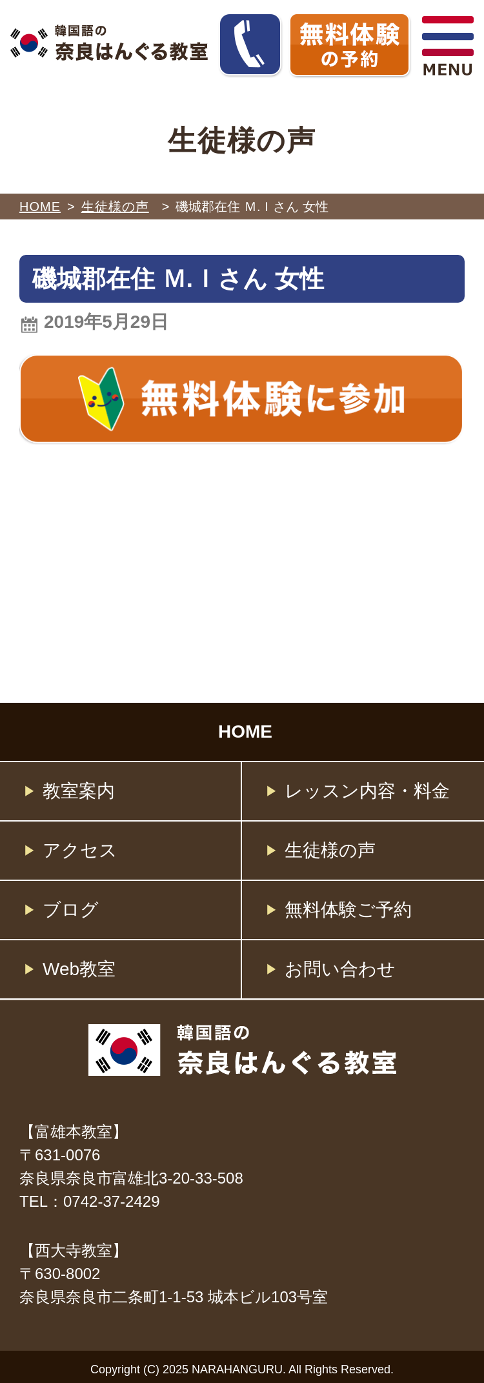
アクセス (80, 850)
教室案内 (79, 791)
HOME (40, 206)
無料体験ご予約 (348, 910)
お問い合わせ (340, 969)
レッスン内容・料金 (367, 791)
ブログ (71, 910)
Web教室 (79, 969)
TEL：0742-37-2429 (89, 1201)
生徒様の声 (330, 850)
